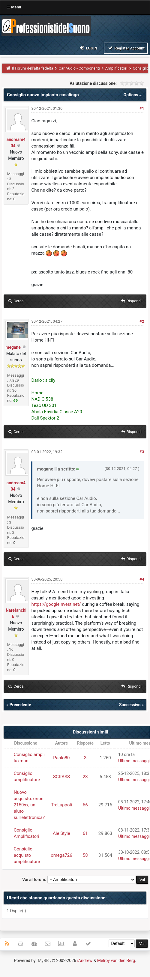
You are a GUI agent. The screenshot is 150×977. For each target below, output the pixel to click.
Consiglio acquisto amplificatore (27, 855)
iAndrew (84, 960)
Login (88, 47)
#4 (142, 579)
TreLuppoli (61, 805)
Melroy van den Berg (116, 960)
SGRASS (61, 776)
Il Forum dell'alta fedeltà (32, 68)
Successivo (130, 704)
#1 (142, 108)
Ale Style (61, 833)
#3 (142, 452)
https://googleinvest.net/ (56, 604)
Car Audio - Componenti (79, 68)
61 (85, 833)
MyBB (43, 960)
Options (133, 94)
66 (85, 805)
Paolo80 (61, 757)
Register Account (126, 47)
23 (85, 776)
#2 (142, 321)
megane (13, 347)
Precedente (20, 704)
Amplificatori (116, 68)
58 (85, 855)
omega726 (61, 855)
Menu (14, 7)
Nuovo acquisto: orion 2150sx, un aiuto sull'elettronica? (29, 805)
